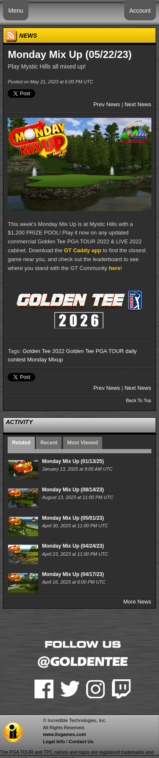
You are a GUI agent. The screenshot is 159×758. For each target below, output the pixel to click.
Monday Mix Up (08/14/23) (73, 490)
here (114, 268)
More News (137, 601)
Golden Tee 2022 (43, 351)
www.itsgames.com (64, 734)
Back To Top (138, 400)
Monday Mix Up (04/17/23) (73, 574)
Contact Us (81, 741)
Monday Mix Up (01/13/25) (73, 461)
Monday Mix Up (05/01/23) (73, 518)
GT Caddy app (82, 250)
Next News (138, 104)
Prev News (106, 104)
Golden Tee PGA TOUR (95, 351)
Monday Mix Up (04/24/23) (73, 546)
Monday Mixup (45, 359)
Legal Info (54, 741)
